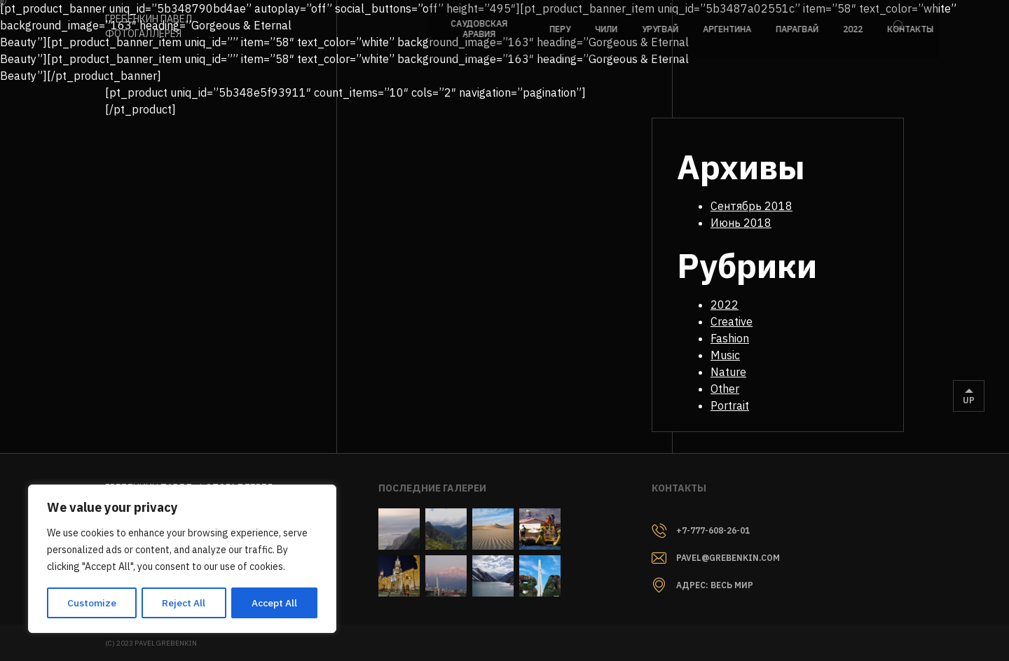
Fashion (740, 338)
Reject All (183, 603)
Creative (742, 321)
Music (735, 355)
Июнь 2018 (751, 223)
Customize (91, 603)
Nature (739, 372)
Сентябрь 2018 (762, 206)
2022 (735, 305)
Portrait (740, 405)
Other (735, 389)
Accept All (274, 603)
